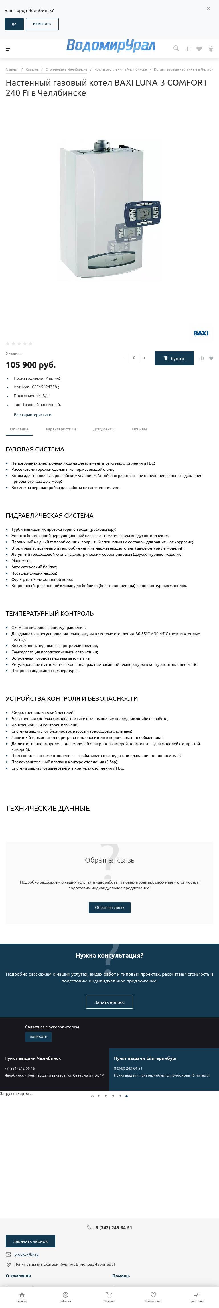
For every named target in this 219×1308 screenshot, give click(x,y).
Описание (19, 429)
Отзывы (139, 429)
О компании (18, 1275)
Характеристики (61, 429)
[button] (92, 1096)
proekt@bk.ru (26, 1254)
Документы (104, 429)
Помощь (121, 1275)
